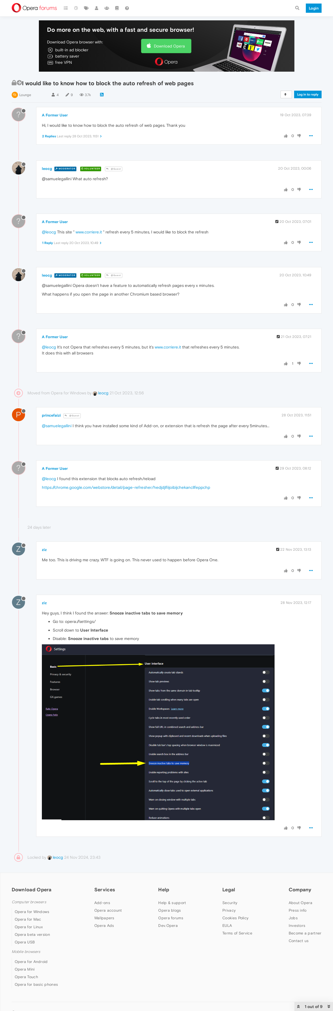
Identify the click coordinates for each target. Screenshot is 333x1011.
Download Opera (169, 46)
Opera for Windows (32, 911)
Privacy (229, 910)
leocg (47, 168)
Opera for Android (31, 961)
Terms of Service (237, 933)
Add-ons (102, 903)
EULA (227, 925)
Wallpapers (104, 918)
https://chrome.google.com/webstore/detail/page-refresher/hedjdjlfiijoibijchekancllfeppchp (126, 487)
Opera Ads (104, 925)
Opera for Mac (28, 919)
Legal (228, 889)
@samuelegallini (56, 425)
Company (300, 889)
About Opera (300, 903)
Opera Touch (26, 977)
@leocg (49, 232)
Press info (298, 910)
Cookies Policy (235, 918)
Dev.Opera (168, 925)
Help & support (172, 903)
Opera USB (25, 942)
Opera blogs (169, 910)
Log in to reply (308, 94)
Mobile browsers (26, 951)
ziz (44, 549)
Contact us (299, 941)
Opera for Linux (29, 927)
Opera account (108, 910)
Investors (297, 925)
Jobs (293, 918)
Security (229, 903)
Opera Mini (25, 969)
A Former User (55, 115)
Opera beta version (32, 934)
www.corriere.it (89, 232)
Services (104, 889)
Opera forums (170, 918)
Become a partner (305, 933)
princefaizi (51, 415)
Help (163, 889)
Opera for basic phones (36, 984)
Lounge (25, 95)
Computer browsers (29, 902)
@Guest (113, 169)
